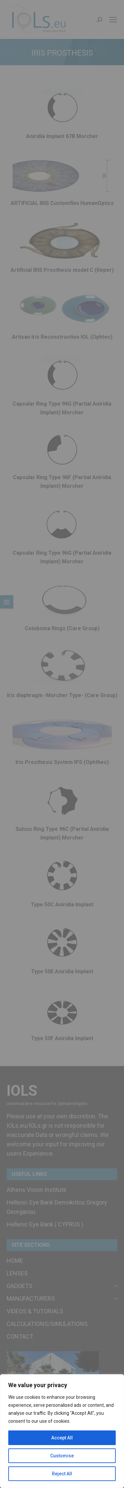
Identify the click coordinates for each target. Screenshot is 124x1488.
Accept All (62, 1437)
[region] (62, 1431)
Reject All (62, 1473)
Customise (62, 1455)
